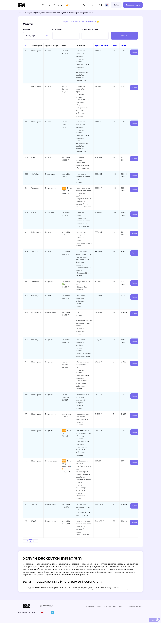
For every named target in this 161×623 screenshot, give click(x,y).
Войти (116, 5)
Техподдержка (110, 606)
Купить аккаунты (73, 4)
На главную (47, 5)
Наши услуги (58, 5)
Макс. (124, 45)
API (120, 606)
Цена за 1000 (101, 45)
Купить (134, 52)
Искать (124, 36)
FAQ (100, 5)
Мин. (115, 45)
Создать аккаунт (133, 5)
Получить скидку (134, 606)
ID (26, 45)
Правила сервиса (90, 5)
